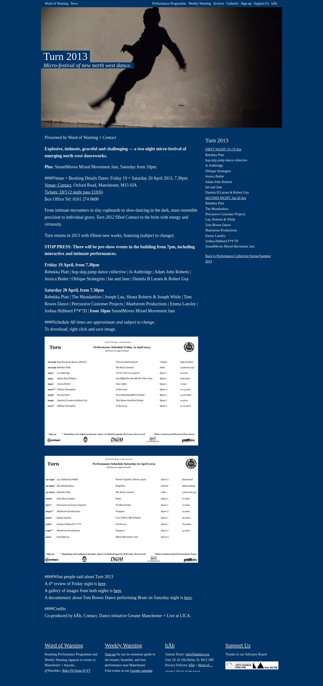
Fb (72, 671)
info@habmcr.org (197, 654)
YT (88, 671)
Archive (218, 3)
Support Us (261, 3)
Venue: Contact (58, 185)
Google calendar (141, 671)
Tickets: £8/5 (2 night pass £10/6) (74, 192)
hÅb (274, 3)
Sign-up (246, 3)
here (101, 583)
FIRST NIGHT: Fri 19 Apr (223, 149)
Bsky (65, 671)
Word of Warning (56, 3)
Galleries (232, 3)
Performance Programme (169, 3)
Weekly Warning (199, 3)
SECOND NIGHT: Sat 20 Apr (225, 198)
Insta (78, 671)
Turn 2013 (217, 140)
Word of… (205, 665)
